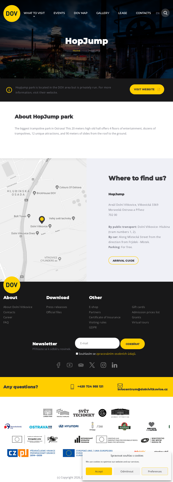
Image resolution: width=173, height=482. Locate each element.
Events (59, 13)
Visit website (146, 89)
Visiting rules (98, 322)
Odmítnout (126, 471)
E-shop (93, 307)
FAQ (6, 322)
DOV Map (80, 13)
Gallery (102, 13)
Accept (99, 471)
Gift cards (138, 307)
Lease (122, 13)
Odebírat (132, 343)
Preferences (155, 471)
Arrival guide (43, 219)
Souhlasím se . (107, 352)
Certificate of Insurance (105, 317)
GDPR (93, 327)
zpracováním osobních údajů (115, 352)
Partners (95, 312)
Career (8, 317)
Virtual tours (140, 322)
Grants (136, 317)
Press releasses (56, 307)
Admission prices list (146, 312)
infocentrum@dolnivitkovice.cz (144, 386)
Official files (54, 312)
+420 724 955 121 (86, 386)
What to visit (34, 13)
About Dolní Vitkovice (17, 307)
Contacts (143, 13)
